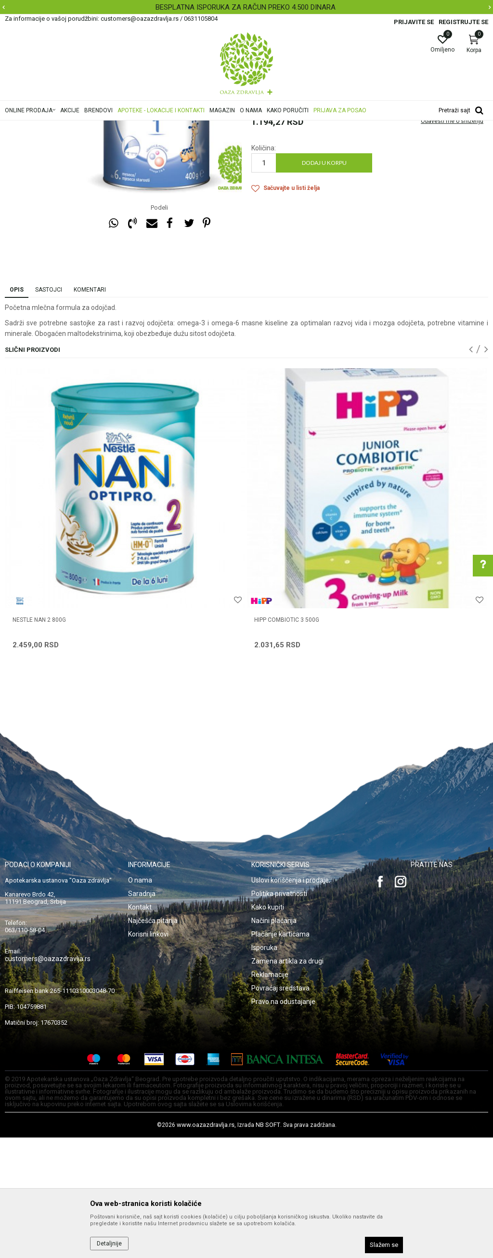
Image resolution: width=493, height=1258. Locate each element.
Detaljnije (109, 1243)
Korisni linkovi (148, 1054)
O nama (140, 1000)
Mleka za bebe (227, 126)
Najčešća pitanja (153, 1041)
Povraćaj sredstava (280, 1108)
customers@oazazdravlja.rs (48, 1079)
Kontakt (140, 1027)
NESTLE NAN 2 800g (39, 740)
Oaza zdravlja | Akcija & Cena (44, 126)
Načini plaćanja (274, 1041)
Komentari (90, 410)
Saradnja (142, 1014)
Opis (17, 410)
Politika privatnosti (279, 1014)
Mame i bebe (139, 126)
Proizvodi (102, 126)
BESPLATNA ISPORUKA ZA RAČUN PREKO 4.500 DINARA (246, 7)
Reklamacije (269, 1095)
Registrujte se (463, 22)
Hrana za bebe (182, 126)
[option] (246, 7)
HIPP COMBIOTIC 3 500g (286, 740)
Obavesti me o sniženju (452, 241)
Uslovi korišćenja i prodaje (290, 1000)
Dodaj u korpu (324, 283)
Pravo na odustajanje (283, 1122)
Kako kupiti (267, 1027)
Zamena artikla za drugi (287, 1081)
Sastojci (48, 410)
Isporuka (264, 1068)
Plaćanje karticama (280, 1054)
